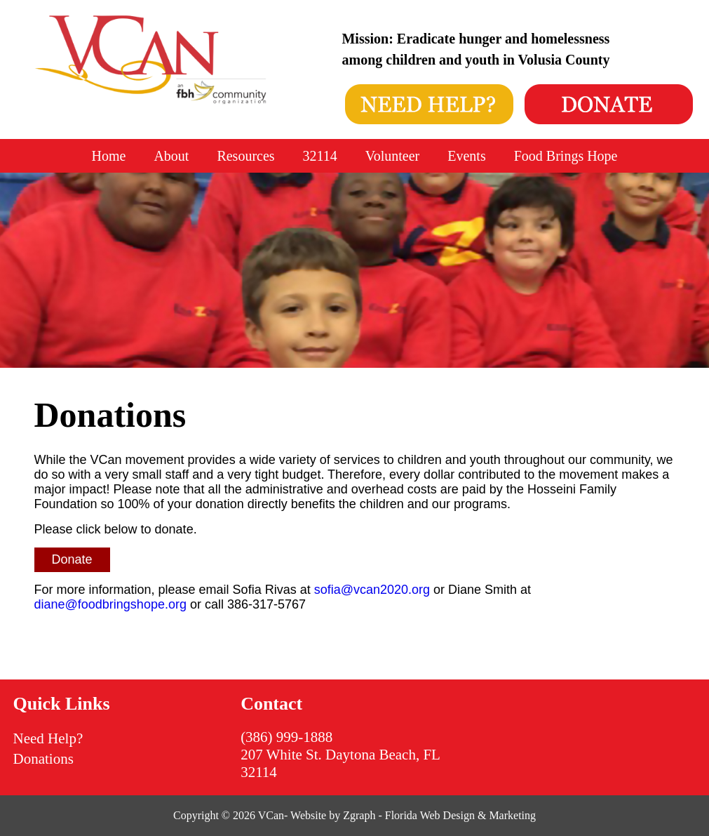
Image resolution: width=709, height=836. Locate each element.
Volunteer (392, 156)
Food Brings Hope (566, 156)
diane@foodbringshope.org (110, 604)
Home (109, 156)
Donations (43, 758)
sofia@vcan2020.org (372, 590)
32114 (320, 156)
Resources (245, 156)
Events (466, 156)
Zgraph (359, 815)
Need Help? (48, 738)
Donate (72, 559)
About (171, 156)
